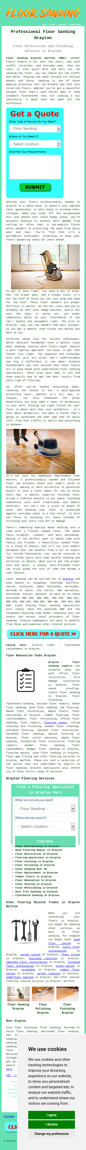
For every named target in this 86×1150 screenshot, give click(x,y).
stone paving (65, 966)
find (17, 1027)
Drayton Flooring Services (30, 778)
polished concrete (43, 958)
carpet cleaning (48, 973)
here (9, 1069)
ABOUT (52, 25)
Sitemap (9, 1116)
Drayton (68, 579)
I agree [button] (51, 1115)
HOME (44, 25)
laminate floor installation (26, 962)
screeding (28, 969)
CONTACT (63, 25)
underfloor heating (20, 977)
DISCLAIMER (75, 25)
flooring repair (55, 722)
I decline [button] (51, 1124)
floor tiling (70, 954)
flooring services (62, 756)
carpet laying (30, 954)
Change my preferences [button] (51, 1134)
